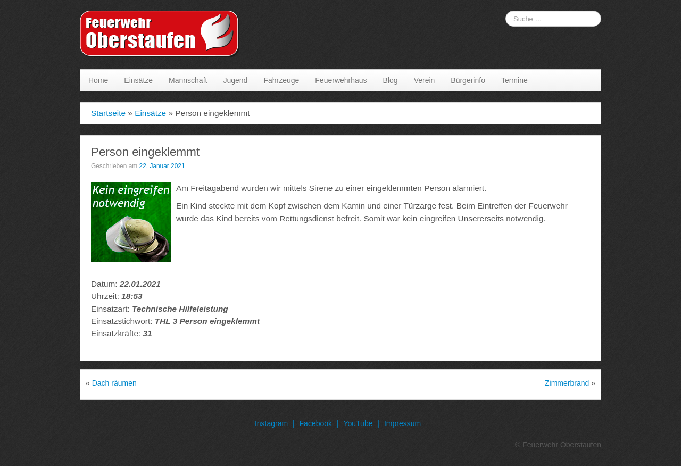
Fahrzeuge (281, 80)
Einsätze (138, 80)
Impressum (402, 423)
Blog (390, 80)
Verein (424, 80)
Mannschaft (188, 80)
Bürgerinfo (468, 80)
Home (98, 80)
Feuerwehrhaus (341, 80)
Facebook (316, 423)
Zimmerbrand (567, 383)
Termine (514, 80)
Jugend (235, 80)
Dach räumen (114, 383)
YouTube (357, 423)
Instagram (271, 423)
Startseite (108, 113)
